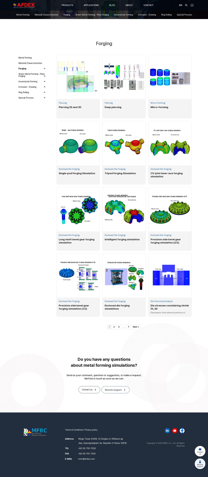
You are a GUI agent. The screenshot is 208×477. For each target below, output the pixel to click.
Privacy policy (91, 430)
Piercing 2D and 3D (70, 107)
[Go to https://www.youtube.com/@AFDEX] (174, 431)
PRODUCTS (67, 5)
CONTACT (149, 5)
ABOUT (129, 5)
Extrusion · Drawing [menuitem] (147, 14)
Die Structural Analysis (162, 301)
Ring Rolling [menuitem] (166, 14)
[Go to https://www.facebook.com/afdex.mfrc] (182, 431)
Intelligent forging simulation (122, 239)
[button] (186, 5)
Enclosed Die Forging (69, 168)
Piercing (63, 102)
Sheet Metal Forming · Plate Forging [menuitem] (92, 14)
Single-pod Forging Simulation (77, 173)
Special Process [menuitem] (184, 14)
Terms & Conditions (74, 430)
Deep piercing (113, 107)
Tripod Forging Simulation (120, 173)
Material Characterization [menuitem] (46, 14)
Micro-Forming (158, 102)
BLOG (112, 5)
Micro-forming (159, 107)
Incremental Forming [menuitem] (123, 14)
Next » (136, 327)
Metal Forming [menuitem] (22, 14)
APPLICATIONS (91, 5)
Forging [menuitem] (66, 14)
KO (180, 5)
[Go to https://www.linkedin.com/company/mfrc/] (167, 431)
